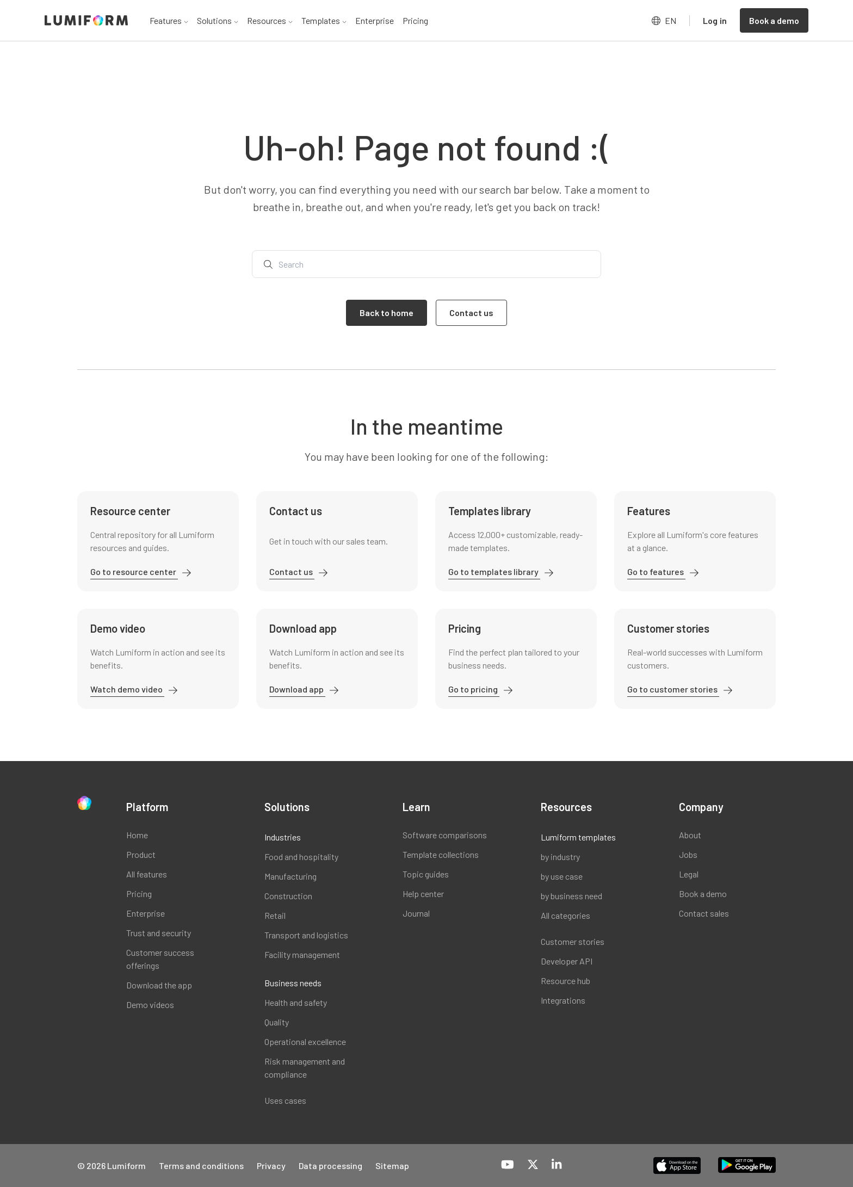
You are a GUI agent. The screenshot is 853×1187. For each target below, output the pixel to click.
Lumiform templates (578, 837)
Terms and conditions (201, 1165)
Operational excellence (305, 1041)
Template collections (441, 854)
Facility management (302, 954)
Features (169, 20)
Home (137, 835)
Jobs (688, 854)
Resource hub (565, 980)
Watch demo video (127, 689)
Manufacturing (290, 876)
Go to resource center (134, 571)
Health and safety (295, 1002)
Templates (324, 20)
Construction (288, 896)
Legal (689, 874)
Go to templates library (494, 571)
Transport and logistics (306, 935)
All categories (565, 915)
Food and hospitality (301, 856)
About (690, 835)
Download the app (159, 985)
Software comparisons (445, 835)
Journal (416, 913)
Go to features (656, 571)
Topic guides (426, 874)
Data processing (330, 1165)
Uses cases (285, 1100)
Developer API (566, 961)
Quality (276, 1022)
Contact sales (704, 913)
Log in (715, 20)
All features (146, 874)
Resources (270, 20)
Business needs (293, 983)
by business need (571, 896)
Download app (297, 689)
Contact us (291, 571)
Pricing (415, 20)
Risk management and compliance (304, 1067)
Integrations (563, 1000)
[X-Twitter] (533, 1165)
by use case (562, 876)
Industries (282, 837)
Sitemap (392, 1165)
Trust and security (158, 933)
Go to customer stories (673, 689)
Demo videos (150, 1004)
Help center (423, 893)
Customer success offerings (160, 958)
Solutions (217, 20)
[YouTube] (507, 1165)
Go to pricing (473, 689)
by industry (560, 856)
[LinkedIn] (556, 1165)
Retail (275, 915)
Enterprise (374, 20)
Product (141, 854)
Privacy (271, 1165)
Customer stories (572, 941)
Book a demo (703, 893)
